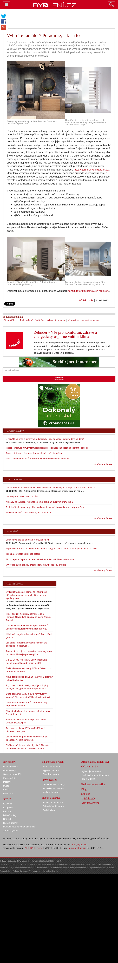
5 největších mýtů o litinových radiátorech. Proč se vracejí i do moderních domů (45, 439)
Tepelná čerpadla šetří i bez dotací (23, 554)
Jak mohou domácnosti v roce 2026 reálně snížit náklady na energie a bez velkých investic (50, 487)
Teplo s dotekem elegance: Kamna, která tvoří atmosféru (34, 453)
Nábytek (7, 819)
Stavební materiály (12, 774)
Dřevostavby (9, 770)
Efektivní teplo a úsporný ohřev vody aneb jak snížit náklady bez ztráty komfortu (45, 507)
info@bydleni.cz (80, 844)
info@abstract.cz (77, 848)
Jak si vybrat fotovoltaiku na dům (22, 496)
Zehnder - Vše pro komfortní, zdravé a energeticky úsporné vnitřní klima (65, 334)
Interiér (7, 798)
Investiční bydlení (51, 766)
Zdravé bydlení (10, 830)
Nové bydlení (49, 779)
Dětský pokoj (9, 815)
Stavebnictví (9, 761)
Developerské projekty (54, 784)
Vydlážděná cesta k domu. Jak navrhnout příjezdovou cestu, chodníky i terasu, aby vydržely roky (26, 595)
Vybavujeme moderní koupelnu (83, 320)
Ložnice (7, 811)
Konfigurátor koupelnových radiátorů (88, 290)
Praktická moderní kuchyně (95, 775)
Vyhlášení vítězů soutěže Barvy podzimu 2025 (28, 512)
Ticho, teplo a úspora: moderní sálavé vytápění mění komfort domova (40, 559)
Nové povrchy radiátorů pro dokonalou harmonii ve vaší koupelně (38, 458)
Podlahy (7, 782)
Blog (84, 789)
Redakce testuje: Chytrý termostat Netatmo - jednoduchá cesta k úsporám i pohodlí (47, 448)
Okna (6, 789)
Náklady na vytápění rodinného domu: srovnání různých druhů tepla (39, 502)
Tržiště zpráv (86, 300)
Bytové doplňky (10, 823)
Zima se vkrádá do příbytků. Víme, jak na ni (27, 539)
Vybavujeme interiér (91, 771)
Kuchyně (7, 803)
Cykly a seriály (89, 766)
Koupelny (7, 807)
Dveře (6, 785)
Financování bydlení (53, 761)
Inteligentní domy (51, 792)
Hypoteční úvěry (51, 770)
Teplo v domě (26, 320)
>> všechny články (103, 464)
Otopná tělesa (10, 320)
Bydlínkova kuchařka (93, 784)
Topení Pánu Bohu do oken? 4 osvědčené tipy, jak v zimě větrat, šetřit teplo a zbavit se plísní (51, 548)
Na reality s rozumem (53, 788)
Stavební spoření (51, 774)
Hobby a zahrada (51, 797)
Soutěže (85, 793)
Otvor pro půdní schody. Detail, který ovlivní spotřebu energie (36, 565)
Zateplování (9, 778)
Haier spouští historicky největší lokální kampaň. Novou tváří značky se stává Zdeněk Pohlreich (28, 617)
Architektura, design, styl (95, 761)
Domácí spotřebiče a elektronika (19, 826)
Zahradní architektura (53, 806)
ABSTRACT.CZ (90, 803)
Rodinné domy (10, 766)
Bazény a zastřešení (53, 802)
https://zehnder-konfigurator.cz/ (91, 169)
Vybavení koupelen (56, 320)
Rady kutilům (49, 810)
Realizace (8, 793)
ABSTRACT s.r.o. (33, 848)
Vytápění (40, 320)
